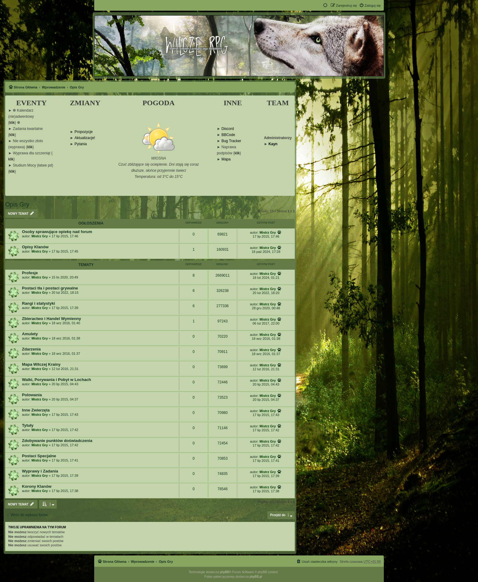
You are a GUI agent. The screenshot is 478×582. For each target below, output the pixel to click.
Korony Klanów (37, 486)
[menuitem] (370, 5)
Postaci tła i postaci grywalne (50, 288)
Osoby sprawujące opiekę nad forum (57, 231)
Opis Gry (17, 204)
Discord (227, 129)
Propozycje (84, 132)
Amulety (30, 334)
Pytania (81, 144)
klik (12, 123)
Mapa (225, 159)
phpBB (224, 572)
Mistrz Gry (39, 236)
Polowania (32, 395)
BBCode (228, 135)
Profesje (30, 273)
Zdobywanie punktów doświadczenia (57, 440)
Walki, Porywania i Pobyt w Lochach (56, 379)
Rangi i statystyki (38, 303)
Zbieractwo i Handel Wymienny (51, 318)
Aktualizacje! (85, 138)
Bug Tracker (231, 141)
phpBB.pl (256, 576)
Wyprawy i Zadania (40, 471)
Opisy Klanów (35, 247)
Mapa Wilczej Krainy (41, 364)
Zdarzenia (31, 349)
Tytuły (28, 425)
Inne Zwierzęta (36, 410)
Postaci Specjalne (39, 456)
